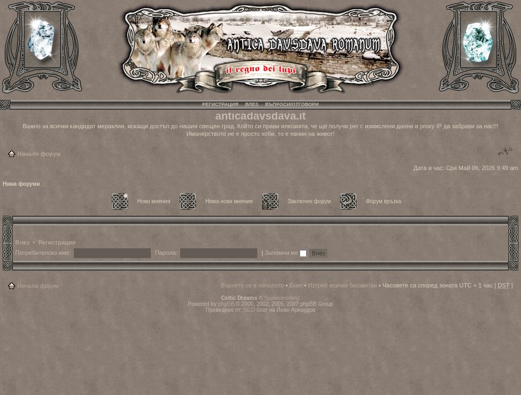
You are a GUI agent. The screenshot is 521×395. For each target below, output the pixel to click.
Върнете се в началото (252, 285)
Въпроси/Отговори (292, 104)
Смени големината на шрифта (505, 151)
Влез (251, 104)
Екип (295, 285)
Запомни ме (286, 252)
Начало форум (39, 154)
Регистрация (220, 104)
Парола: (166, 252)
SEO (249, 310)
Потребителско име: (43, 252)
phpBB (226, 304)
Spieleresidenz (282, 298)
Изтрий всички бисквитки (342, 285)
